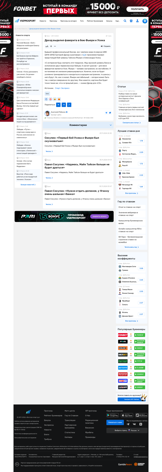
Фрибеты (89, 432)
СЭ (84, 55)
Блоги (46, 434)
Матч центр (70, 411)
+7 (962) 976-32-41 (122, 457)
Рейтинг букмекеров (95, 21)
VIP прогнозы (91, 411)
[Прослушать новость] (102, 46)
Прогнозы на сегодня (68, 21)
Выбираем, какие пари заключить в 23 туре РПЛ (132, 116)
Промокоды (90, 437)
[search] (125, 21)
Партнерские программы (70, 426)
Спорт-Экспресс (62, 88)
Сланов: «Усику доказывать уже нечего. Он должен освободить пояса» (27, 74)
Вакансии (89, 428)
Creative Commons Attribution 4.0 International (62, 446)
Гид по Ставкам (71, 416)
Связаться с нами (115, 422)
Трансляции (70, 420)
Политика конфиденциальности (25, 433)
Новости (43, 21)
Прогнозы (53, 21)
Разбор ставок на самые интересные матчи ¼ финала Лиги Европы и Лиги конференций (132, 96)
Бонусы (109, 21)
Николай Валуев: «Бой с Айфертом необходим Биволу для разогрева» (28, 45)
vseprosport (25, 20)
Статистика (70, 432)
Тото (82, 21)
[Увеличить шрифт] (51, 46)
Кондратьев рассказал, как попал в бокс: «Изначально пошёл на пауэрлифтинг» (27, 119)
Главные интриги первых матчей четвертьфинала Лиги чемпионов (132, 107)
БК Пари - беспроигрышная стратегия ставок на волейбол (131, 239)
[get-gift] (131, 21)
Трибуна (48, 439)
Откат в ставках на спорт (130, 207)
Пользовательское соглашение (25, 438)
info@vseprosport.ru (141, 457)
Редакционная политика (91, 421)
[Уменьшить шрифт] (55, 46)
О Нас (87, 416)
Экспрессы (49, 425)
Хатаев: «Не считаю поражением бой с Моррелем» (24, 163)
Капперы (68, 437)
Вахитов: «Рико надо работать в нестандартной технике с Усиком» (27, 176)
